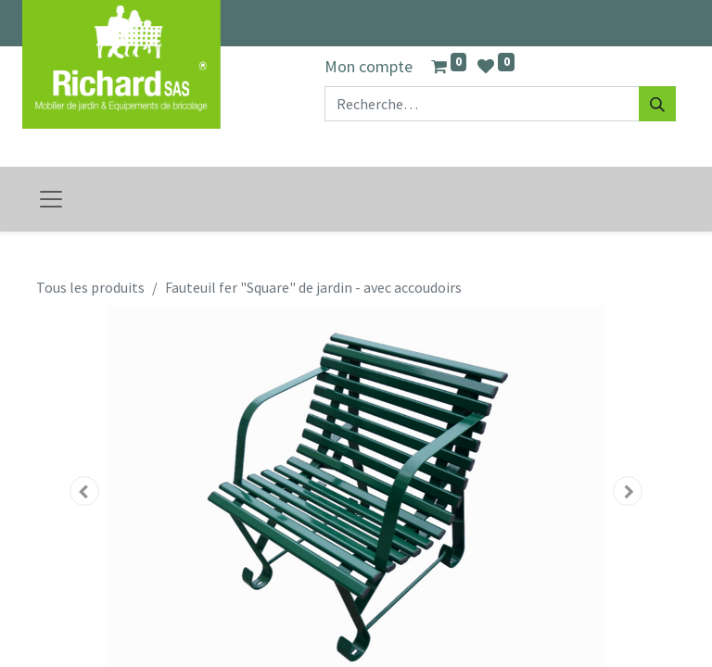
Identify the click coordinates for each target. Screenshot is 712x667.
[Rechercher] (657, 103)
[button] (84, 491)
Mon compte (368, 66)
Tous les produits (90, 287)
